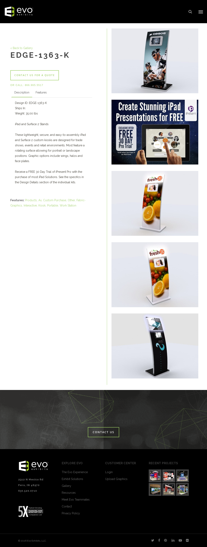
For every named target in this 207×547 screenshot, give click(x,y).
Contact (67, 506)
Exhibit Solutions (72, 479)
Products (31, 200)
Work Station (68, 205)
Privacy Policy (71, 513)
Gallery (66, 485)
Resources (69, 492)
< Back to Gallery (21, 48)
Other (71, 200)
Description (21, 92)
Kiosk (42, 205)
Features (41, 92)
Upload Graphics (116, 479)
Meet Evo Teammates (76, 499)
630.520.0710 (27, 490)
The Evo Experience (75, 472)
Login (109, 472)
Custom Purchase (54, 200)
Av (39, 200)
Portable (52, 205)
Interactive (30, 205)
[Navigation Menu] (201, 12)
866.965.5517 (34, 85)
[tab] (22, 93)
